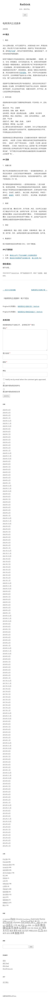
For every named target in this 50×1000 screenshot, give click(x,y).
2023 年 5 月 (7, 504)
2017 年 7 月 (7, 694)
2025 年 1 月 (7, 450)
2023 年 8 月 (7, 496)
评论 (5, 328)
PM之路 (5, 862)
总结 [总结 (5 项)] (28, 928)
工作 (4, 881)
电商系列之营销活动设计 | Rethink (30, 312)
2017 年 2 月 (7, 708)
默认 (4, 905)
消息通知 (23, 73)
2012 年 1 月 (7, 846)
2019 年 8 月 (7, 626)
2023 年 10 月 (7, 491)
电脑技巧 (6, 903)
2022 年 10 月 (7, 523)
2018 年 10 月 (7, 653)
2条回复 (5, 29)
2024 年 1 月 (7, 483)
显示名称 (6, 353)
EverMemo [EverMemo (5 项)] (26, 919)
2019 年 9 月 (7, 624)
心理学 (5, 886)
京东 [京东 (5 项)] (41, 922)
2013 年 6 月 (7, 813)
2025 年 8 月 (7, 431)
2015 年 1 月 (7, 770)
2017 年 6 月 (7, 697)
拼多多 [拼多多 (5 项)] (36, 928)
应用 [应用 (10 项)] (37, 925)
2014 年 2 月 (7, 800)
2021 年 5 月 (7, 569)
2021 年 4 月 (7, 572)
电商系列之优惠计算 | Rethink (28, 306)
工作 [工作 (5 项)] (33, 925)
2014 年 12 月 (7, 773)
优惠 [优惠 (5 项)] (45, 922)
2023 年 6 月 (7, 502)
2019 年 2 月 (7, 643)
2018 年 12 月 (7, 648)
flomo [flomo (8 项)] (42, 919)
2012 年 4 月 (7, 838)
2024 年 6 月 (7, 469)
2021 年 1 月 (7, 580)
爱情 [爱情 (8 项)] (16, 930)
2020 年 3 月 (7, 607)
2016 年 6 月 (7, 729)
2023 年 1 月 (7, 515)
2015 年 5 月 (7, 762)
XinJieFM (5, 867)
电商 (45, 273)
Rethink (25, 4)
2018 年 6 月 (7, 664)
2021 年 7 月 (7, 564)
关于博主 (6, 982)
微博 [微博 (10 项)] (16, 927)
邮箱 (5, 362)
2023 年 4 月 (7, 507)
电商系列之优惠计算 (39, 290)
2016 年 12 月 (7, 713)
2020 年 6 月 (7, 599)
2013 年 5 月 (7, 816)
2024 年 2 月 (7, 480)
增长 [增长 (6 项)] (29, 925)
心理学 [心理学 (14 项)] (23, 927)
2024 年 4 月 (7, 475)
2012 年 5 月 (7, 835)
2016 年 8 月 (7, 724)
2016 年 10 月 (7, 718)
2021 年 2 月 (7, 578)
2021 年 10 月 (7, 556)
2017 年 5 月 (7, 699)
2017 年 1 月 (7, 710)
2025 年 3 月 (7, 445)
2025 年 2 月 (7, 448)
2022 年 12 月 (7, 518)
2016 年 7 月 (7, 727)
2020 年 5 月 (7, 602)
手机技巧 (6, 889)
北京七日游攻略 (9, 290)
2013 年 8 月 (7, 810)
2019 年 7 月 (7, 629)
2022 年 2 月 (7, 545)
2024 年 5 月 (7, 472)
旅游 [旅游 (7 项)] (11, 930)
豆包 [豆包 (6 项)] (8, 933)
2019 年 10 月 (7, 621)
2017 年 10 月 (7, 686)
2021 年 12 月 (7, 551)
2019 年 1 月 (7, 645)
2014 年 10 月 (7, 778)
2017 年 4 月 (7, 702)
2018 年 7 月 (7, 662)
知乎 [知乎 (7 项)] (27, 930)
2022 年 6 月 (7, 534)
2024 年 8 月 (7, 464)
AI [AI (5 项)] (3, 919)
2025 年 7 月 (7, 434)
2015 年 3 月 (7, 767)
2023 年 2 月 (7, 513)
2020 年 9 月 (7, 591)
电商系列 (26, 273)
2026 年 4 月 (7, 410)
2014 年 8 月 (7, 783)
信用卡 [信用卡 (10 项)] (9, 925)
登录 (4, 961)
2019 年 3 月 (7, 640)
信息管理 (6, 870)
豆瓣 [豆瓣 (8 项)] (12, 933)
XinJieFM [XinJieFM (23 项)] (27, 921)
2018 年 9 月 (7, 656)
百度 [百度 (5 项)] (23, 931)
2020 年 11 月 (7, 586)
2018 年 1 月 (7, 678)
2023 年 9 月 (7, 494)
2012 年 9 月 (7, 824)
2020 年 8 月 (7, 594)
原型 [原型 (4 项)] (26, 925)
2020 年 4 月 (7, 605)
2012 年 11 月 (7, 819)
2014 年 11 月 (7, 775)
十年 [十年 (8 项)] (15, 925)
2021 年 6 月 (7, 567)
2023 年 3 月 (7, 510)
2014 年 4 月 (7, 794)
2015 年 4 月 (7, 764)
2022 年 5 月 (7, 537)
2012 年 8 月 (7, 827)
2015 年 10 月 (7, 748)
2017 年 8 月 (7, 691)
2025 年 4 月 (7, 442)
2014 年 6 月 (7, 789)
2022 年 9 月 (7, 526)
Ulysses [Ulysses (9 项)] (16, 922)
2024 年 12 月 (7, 453)
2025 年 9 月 (7, 429)
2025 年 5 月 (7, 440)
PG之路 (5, 859)
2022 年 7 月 (7, 532)
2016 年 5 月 (7, 732)
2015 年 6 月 (7, 759)
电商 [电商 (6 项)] (19, 930)
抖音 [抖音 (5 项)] (32, 928)
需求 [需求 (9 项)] (22, 932)
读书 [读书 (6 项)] (4, 933)
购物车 (11, 195)
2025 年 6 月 (7, 437)
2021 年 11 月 (7, 553)
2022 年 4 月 (7, 540)
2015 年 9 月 (7, 751)
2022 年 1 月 (7, 548)
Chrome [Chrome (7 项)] (19, 919)
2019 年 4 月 (7, 637)
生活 (4, 897)
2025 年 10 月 (7, 426)
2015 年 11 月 (7, 745)
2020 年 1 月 (7, 613)
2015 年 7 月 (7, 756)
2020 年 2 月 (7, 610)
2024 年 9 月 (7, 461)
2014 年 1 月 (7, 802)
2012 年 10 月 (7, 821)
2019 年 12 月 (7, 616)
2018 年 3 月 (7, 672)
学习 (4, 875)
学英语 (5, 878)
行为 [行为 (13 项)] (40, 930)
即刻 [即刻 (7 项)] (23, 925)
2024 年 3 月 (7, 477)
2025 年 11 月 (7, 423)
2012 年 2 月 (7, 843)
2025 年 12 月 (7, 421)
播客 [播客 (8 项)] (44, 927)
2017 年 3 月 (7, 705)
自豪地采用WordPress (9, 996)
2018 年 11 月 (7, 651)
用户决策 (12, 51)
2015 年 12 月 (7, 743)
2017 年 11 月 (7, 683)
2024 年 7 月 (7, 467)
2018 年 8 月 (7, 659)
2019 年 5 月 (7, 634)
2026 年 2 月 (7, 415)
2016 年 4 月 (7, 735)
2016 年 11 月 (7, 716)
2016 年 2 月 (7, 737)
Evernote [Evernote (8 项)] (35, 919)
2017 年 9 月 (7, 689)
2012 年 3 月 (7, 840)
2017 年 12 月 (7, 680)
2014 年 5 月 (7, 792)
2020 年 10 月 (7, 588)
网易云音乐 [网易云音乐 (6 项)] (33, 930)
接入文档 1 (35, 258)
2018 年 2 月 (7, 675)
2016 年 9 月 (7, 721)
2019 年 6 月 (7, 632)
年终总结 (6, 884)
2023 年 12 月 (7, 486)
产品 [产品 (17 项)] (37, 922)
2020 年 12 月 (7, 583)
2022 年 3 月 (7, 542)
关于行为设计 (7, 873)
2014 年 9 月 (7, 781)
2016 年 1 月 (7, 740)
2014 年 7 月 (7, 786)
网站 (4, 371)
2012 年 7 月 (7, 829)
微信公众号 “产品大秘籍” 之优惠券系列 (23, 255)
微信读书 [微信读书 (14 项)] (8, 927)
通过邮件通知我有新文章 (11, 392)
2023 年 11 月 (7, 488)
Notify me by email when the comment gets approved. (24, 379)
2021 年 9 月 (7, 559)
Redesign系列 (7, 865)
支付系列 (6, 894)
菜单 (25, 15)
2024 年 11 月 (7, 456)
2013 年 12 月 (7, 805)
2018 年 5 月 (7, 667)
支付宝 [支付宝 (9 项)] (6, 930)
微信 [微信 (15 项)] (42, 925)
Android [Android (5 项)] (7, 919)
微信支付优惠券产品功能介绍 (20, 258)
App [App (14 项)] (12, 918)
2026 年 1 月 (7, 418)
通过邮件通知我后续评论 (11, 385)
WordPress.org (8, 969)
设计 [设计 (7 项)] (45, 930)
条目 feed (6, 963)
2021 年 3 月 (7, 575)
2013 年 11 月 (7, 808)
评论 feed (6, 966)
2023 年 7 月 (7, 499)
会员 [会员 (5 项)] (4, 925)
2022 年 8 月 (7, 529)
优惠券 (40, 273)
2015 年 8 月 (7, 754)
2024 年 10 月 (7, 458)
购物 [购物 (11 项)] (17, 932)
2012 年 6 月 (7, 832)
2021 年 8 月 (7, 561)
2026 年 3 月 (7, 412)
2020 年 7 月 (7, 597)
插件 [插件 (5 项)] (40, 928)
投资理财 (6, 892)
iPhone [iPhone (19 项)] (8, 922)
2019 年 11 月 (7, 618)
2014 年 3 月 (7, 797)
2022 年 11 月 (7, 521)
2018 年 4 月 (7, 670)
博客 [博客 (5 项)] (19, 925)
